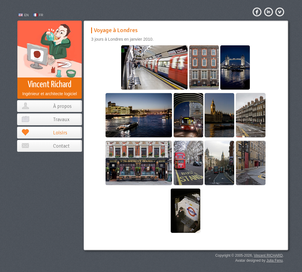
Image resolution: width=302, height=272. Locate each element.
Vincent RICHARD (268, 255)
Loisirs (60, 133)
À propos (62, 106)
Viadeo (282, 13)
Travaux (61, 119)
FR (41, 15)
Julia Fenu (274, 260)
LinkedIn (270, 13)
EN (26, 15)
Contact (61, 146)
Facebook (259, 13)
